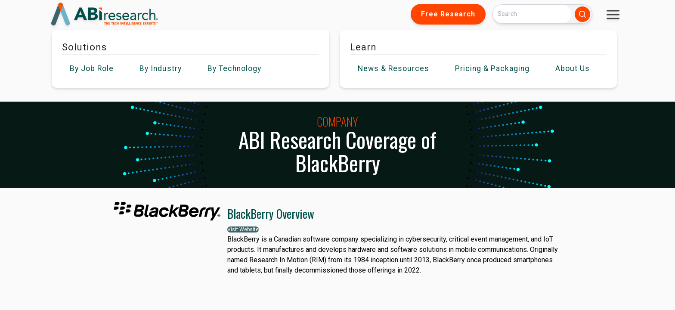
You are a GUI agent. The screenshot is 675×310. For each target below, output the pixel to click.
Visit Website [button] (243, 229)
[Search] (532, 14)
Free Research (448, 14)
